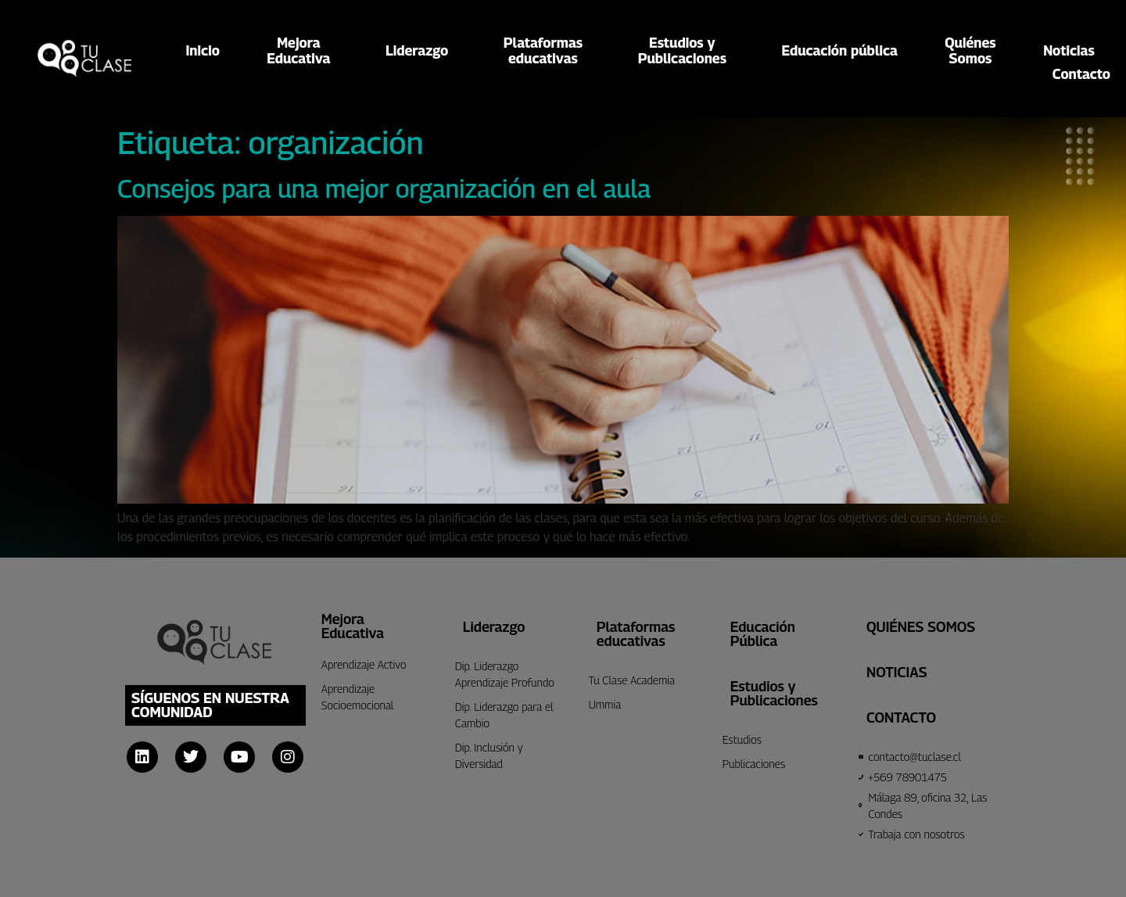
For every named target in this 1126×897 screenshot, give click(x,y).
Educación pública (840, 50)
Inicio (203, 50)
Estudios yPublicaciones (686, 50)
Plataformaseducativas (547, 50)
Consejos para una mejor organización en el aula (384, 188)
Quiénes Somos (920, 627)
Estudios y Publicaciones (774, 693)
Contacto (1081, 74)
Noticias (1069, 50)
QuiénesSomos (970, 50)
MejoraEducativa (302, 50)
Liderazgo (420, 50)
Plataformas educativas (636, 634)
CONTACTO (901, 717)
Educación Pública (762, 634)
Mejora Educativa (352, 626)
